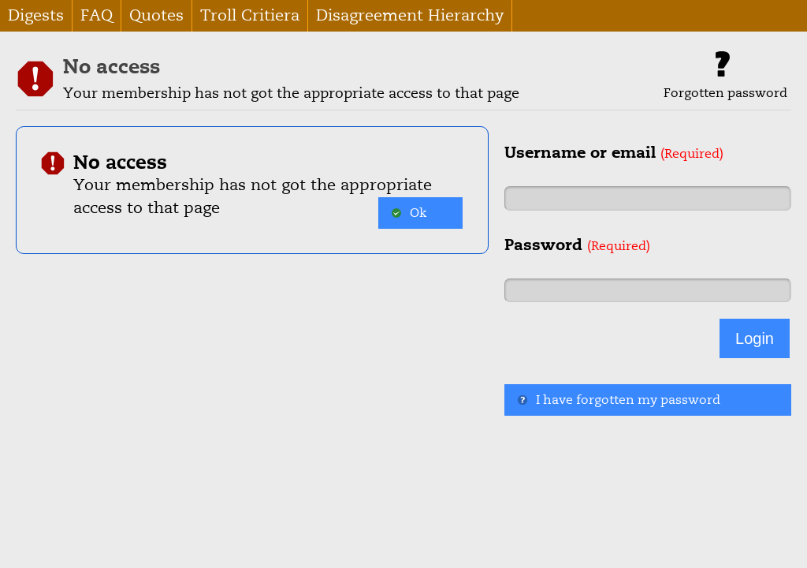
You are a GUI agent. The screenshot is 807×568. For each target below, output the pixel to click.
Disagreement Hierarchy (410, 15)
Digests (36, 15)
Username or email (613, 152)
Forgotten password (725, 76)
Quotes (156, 15)
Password (577, 244)
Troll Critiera (249, 15)
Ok (408, 213)
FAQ (96, 15)
